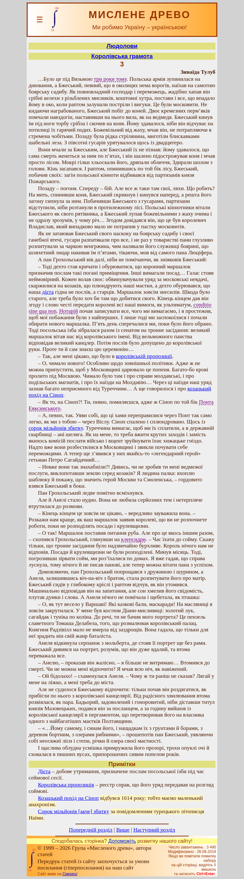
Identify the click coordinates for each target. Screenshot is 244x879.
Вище (123, 830)
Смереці (70, 874)
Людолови (122, 46)
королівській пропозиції (144, 356)
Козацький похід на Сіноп (68, 798)
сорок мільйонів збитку (56, 428)
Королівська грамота (121, 56)
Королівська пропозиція (66, 785)
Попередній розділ (90, 830)
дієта (48, 292)
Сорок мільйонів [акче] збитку (73, 811)
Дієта (44, 771)
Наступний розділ (154, 830)
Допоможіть (122, 841)
